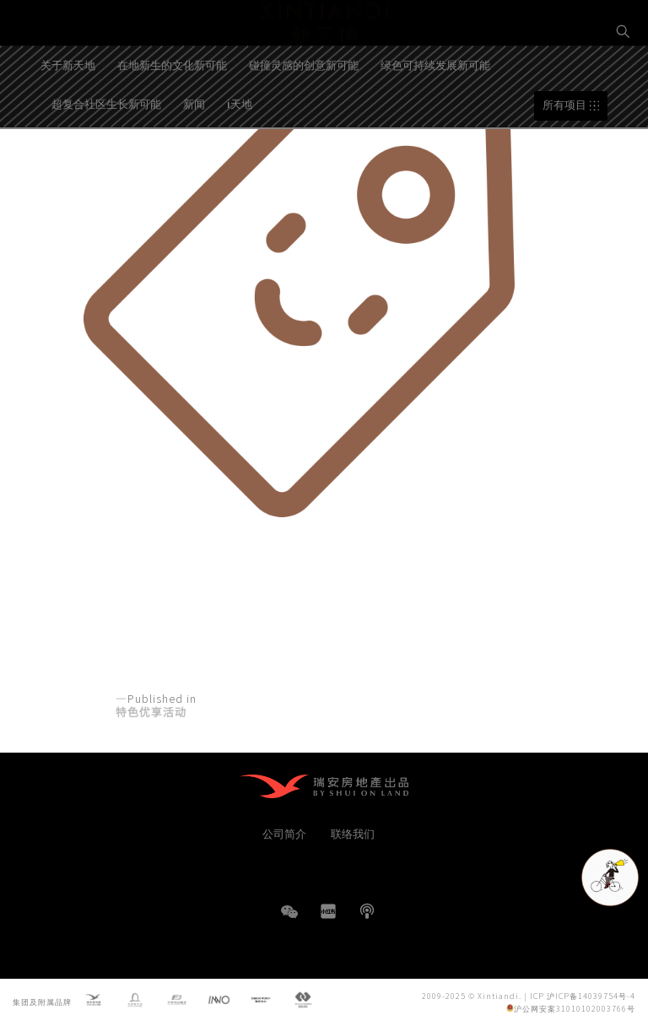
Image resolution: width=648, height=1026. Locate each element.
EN (623, 90)
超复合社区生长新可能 (106, 151)
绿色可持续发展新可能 (435, 113)
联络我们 (353, 833)
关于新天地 (67, 113)
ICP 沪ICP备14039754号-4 (582, 996)
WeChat (289, 920)
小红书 (328, 911)
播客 (367, 911)
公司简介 (284, 833)
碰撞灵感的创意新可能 (304, 113)
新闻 (194, 151)
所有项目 (564, 153)
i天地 (239, 151)
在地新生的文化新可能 (172, 113)
